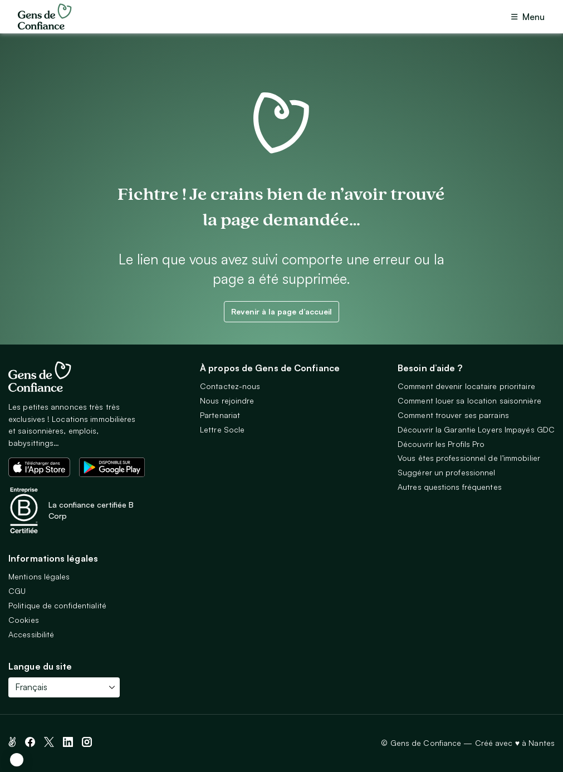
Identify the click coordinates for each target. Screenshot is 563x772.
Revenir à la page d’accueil (281, 311)
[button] (16, 759)
